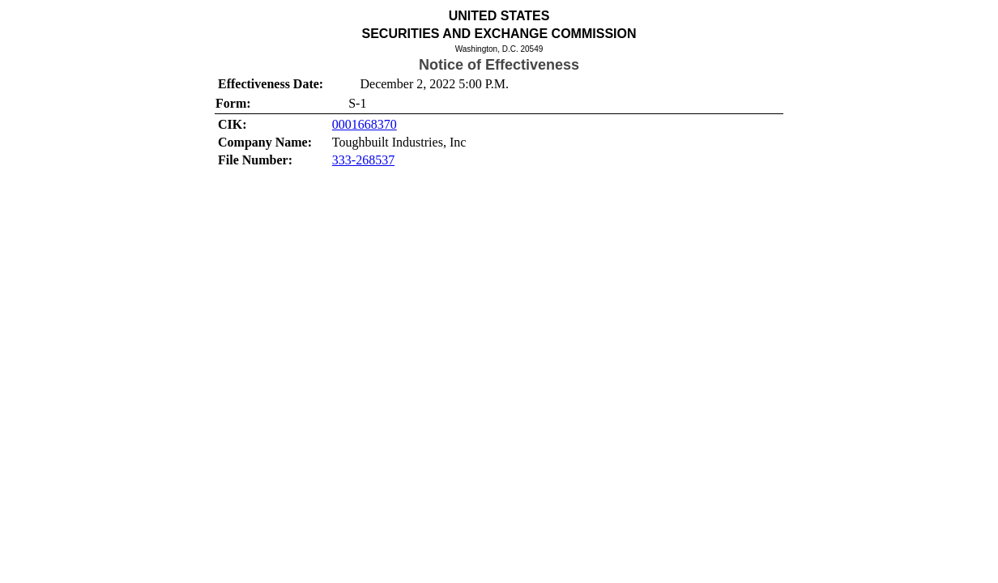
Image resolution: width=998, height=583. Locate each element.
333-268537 (363, 160)
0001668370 (364, 124)
